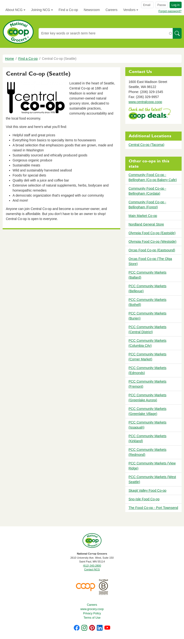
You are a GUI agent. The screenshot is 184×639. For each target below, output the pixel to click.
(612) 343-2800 (92, 565)
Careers (111, 10)
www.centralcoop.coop (145, 102)
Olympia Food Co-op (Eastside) (152, 233)
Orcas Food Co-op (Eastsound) (152, 250)
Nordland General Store (146, 224)
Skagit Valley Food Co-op (148, 490)
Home (9, 59)
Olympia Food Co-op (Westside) (153, 241)
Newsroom (92, 10)
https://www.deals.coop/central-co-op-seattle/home (150, 114)
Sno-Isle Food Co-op (144, 499)
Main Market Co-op (143, 216)
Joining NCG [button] (40, 10)
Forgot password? (169, 11)
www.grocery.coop (92, 609)
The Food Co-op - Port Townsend (153, 508)
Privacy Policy (92, 613)
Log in (175, 5)
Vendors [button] (129, 10)
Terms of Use (92, 617)
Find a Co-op (68, 10)
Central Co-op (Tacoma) (146, 145)
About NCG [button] (14, 10)
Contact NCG (92, 569)
